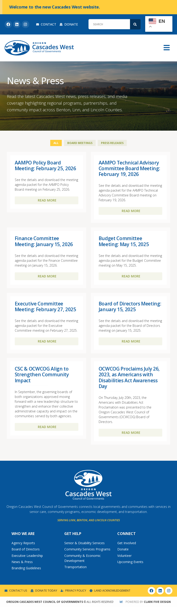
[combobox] (109, 24)
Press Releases (112, 143)
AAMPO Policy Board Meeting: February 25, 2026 (45, 165)
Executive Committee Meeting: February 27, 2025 (45, 306)
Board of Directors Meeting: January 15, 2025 (130, 306)
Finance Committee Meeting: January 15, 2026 (44, 241)
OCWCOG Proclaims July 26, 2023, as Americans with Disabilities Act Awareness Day (129, 377)
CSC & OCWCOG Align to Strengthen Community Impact (42, 374)
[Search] (135, 24)
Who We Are (23, 533)
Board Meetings (79, 143)
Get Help (72, 533)
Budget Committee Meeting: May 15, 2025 (124, 241)
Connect (126, 533)
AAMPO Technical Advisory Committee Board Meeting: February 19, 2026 (129, 168)
